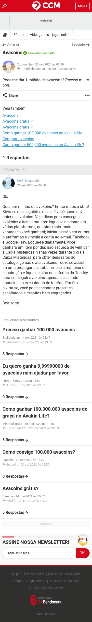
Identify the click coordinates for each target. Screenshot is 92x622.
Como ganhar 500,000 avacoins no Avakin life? (43, 144)
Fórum (18, 35)
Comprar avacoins (18, 139)
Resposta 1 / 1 (14, 170)
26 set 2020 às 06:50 (61, 69)
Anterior (13, 44)
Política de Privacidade (64, 574)
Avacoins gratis (15, 127)
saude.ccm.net (46, 614)
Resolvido (34, 53)
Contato (17, 581)
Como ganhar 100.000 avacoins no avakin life (42, 133)
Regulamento (35, 581)
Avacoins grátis (15, 121)
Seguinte (78, 44)
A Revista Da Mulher (64, 581)
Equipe (15, 574)
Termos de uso (33, 574)
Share (13, 95)
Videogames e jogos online (50, 35)
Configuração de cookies (46, 587)
